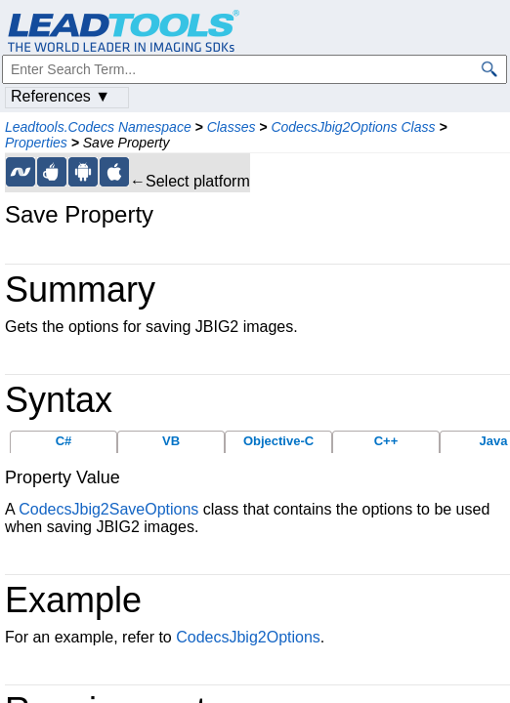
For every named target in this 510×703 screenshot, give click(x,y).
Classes (231, 127)
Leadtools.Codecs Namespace (98, 127)
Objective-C (278, 441)
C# (64, 441)
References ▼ (60, 96)
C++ (386, 441)
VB (171, 441)
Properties (36, 142)
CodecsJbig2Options (248, 637)
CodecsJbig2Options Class (353, 127)
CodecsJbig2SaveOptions (108, 509)
